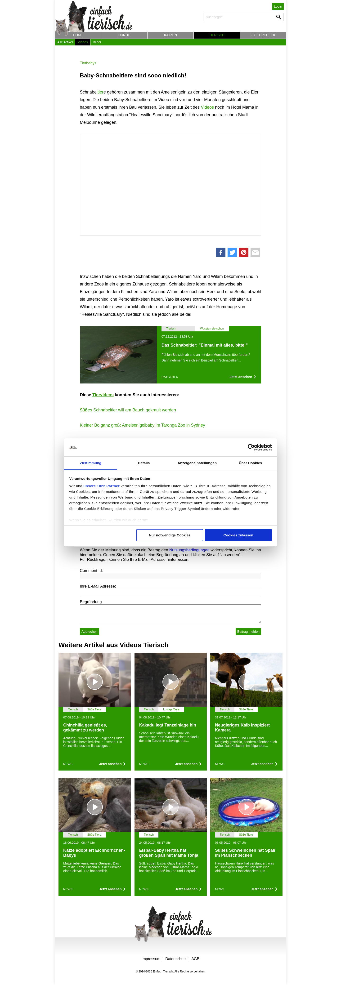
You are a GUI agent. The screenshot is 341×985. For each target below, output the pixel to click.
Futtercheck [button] (263, 35)
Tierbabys (88, 63)
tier (100, 92)
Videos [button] (83, 42)
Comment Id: (91, 570)
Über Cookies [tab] (250, 463)
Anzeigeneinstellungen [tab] (197, 463)
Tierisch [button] (216, 35)
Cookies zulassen (238, 535)
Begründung (91, 602)
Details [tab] (144, 463)
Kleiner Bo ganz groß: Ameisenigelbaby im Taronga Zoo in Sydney (142, 425)
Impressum (151, 959)
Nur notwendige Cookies (170, 535)
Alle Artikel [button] (65, 42)
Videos (207, 107)
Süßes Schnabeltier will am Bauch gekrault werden (128, 410)
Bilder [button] (97, 42)
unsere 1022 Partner (101, 486)
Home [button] (78, 35)
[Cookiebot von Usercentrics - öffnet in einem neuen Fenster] (251, 447)
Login (278, 6)
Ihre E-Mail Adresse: (98, 586)
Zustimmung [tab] (90, 463)
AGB (195, 959)
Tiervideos (103, 394)
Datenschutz (175, 959)
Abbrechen (89, 631)
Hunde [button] (124, 35)
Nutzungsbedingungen (189, 550)
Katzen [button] (170, 35)
